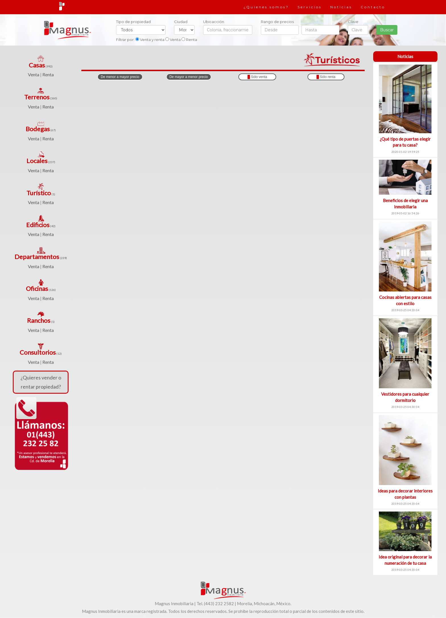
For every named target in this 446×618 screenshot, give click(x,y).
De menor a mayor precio (120, 77)
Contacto (373, 7)
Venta (33, 74)
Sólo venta (257, 77)
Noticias (341, 7)
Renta (48, 74)
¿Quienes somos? (266, 7)
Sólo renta (326, 77)
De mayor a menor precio (189, 77)
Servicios (310, 7)
